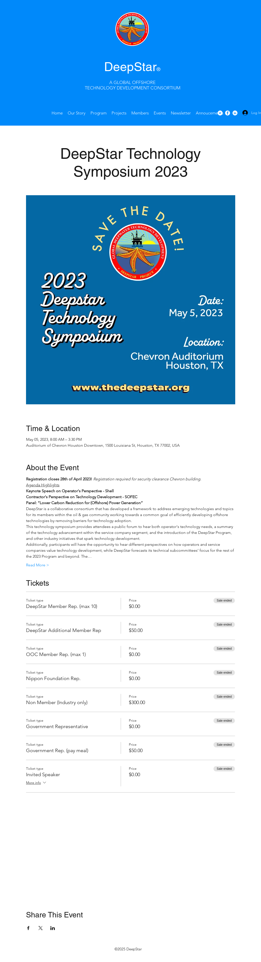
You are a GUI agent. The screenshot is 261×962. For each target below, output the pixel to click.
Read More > (37, 565)
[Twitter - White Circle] (220, 112)
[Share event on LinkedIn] (52, 928)
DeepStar (130, 66)
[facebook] (227, 112)
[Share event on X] (40, 928)
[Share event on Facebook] (28, 928)
